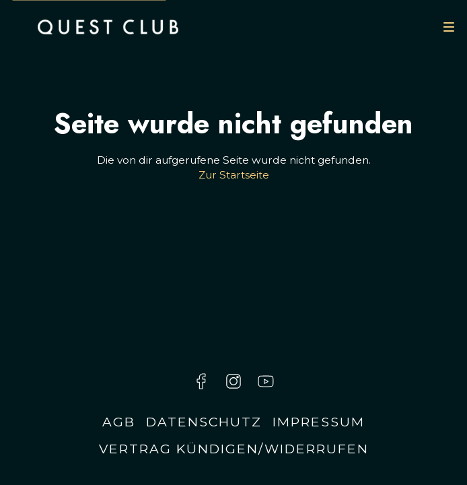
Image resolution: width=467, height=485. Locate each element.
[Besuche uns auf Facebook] (201, 381)
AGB (118, 422)
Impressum (319, 422)
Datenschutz (204, 422)
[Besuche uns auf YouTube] (266, 381)
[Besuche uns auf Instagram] (233, 381)
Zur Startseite (234, 174)
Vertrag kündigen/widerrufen (234, 449)
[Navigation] (448, 26)
